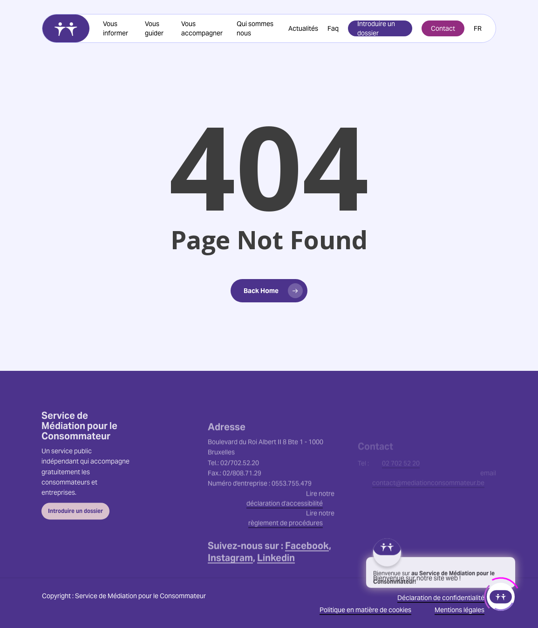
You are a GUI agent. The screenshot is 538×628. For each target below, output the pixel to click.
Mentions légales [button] (459, 610)
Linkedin (276, 583)
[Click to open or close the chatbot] (501, 594)
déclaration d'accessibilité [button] (284, 528)
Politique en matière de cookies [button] (365, 610)
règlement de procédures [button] (285, 548)
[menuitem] (478, 28)
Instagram (230, 583)
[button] (75, 526)
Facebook (307, 571)
